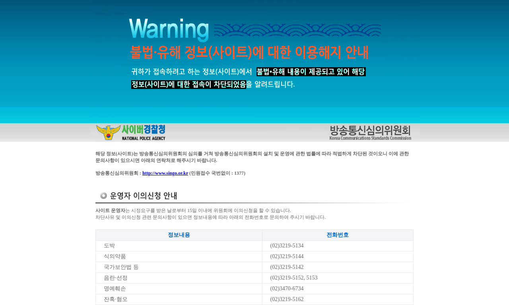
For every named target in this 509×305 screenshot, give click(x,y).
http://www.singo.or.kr (165, 173)
